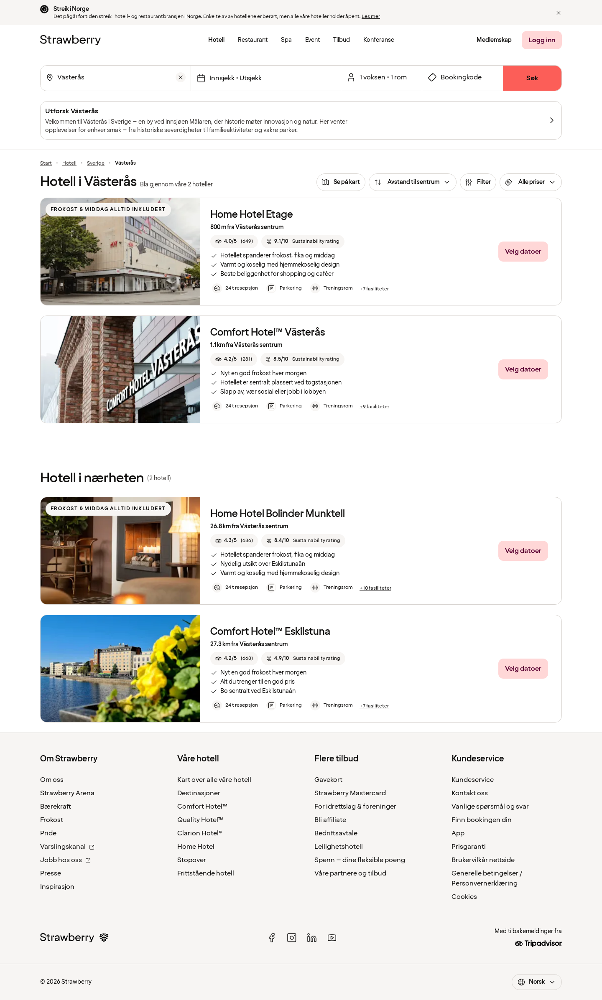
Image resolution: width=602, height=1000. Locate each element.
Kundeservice (473, 779)
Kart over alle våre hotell (214, 779)
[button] (558, 13)
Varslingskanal (67, 846)
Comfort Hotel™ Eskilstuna (270, 632)
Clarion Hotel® (199, 833)
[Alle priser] (531, 182)
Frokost (51, 819)
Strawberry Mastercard (350, 793)
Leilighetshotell (338, 846)
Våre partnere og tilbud (350, 873)
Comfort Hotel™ (202, 806)
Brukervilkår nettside (483, 860)
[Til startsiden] (70, 40)
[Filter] (478, 182)
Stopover (191, 860)
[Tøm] (181, 77)
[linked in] (312, 938)
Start (46, 163)
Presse (50, 873)
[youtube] (332, 938)
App (458, 833)
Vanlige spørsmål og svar (490, 806)
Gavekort (328, 779)
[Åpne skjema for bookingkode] (462, 77)
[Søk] (532, 78)
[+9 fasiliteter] (374, 407)
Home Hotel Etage (251, 214)
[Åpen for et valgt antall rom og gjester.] (381, 77)
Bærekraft (55, 806)
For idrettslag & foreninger (355, 806)
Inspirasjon (57, 886)
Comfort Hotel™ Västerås (267, 332)
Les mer (371, 16)
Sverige (96, 163)
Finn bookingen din (482, 819)
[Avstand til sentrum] (413, 182)
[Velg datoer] (266, 78)
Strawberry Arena (67, 793)
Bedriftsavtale (335, 833)
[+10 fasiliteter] (375, 588)
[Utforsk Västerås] (301, 120)
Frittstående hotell (205, 873)
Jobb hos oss (65, 860)
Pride (48, 833)
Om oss (52, 779)
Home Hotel (195, 846)
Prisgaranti (469, 846)
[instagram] (292, 938)
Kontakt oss (470, 793)
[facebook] (272, 938)
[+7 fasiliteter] (374, 289)
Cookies (464, 896)
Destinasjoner (198, 793)
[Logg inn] (542, 40)
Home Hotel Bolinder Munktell (277, 514)
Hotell (69, 163)
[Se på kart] (340, 182)
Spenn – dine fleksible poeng (359, 860)
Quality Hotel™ (200, 819)
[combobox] (114, 77)
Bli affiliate (330, 819)
